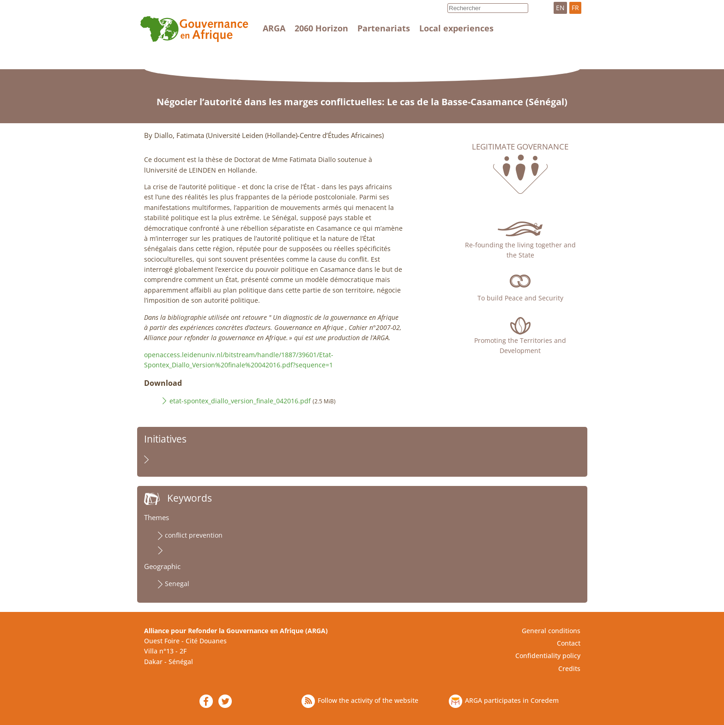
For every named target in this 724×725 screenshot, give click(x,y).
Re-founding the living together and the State (520, 249)
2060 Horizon (321, 28)
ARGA (274, 28)
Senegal (177, 583)
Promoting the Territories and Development (520, 345)
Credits (569, 668)
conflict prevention (194, 535)
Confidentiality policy (547, 655)
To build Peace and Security (520, 298)
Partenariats (383, 28)
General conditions (551, 630)
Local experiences (456, 28)
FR (575, 7)
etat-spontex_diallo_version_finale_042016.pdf (240, 400)
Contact (568, 643)
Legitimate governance (520, 147)
